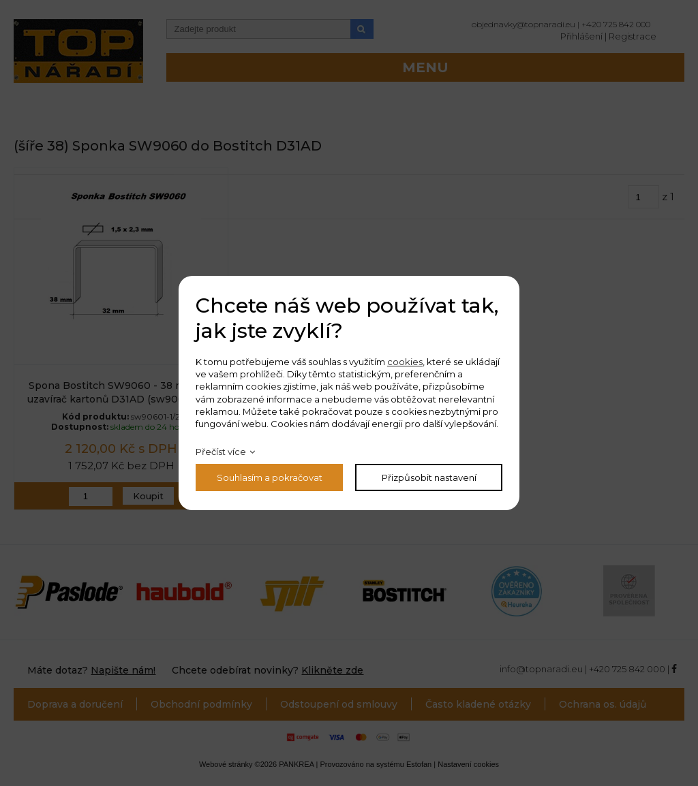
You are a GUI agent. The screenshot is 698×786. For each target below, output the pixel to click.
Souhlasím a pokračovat (269, 477)
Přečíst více (221, 451)
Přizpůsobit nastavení (429, 477)
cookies (405, 361)
